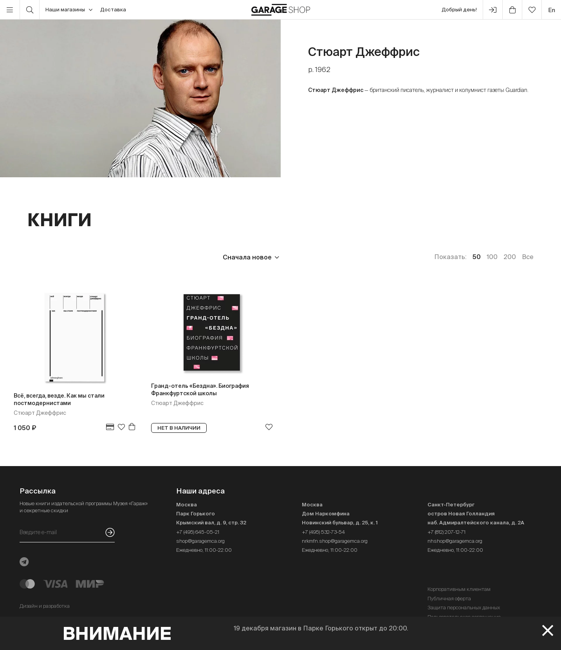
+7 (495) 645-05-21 (197, 532)
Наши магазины (68, 9)
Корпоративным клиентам (459, 589)
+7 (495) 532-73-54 (323, 532)
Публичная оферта (449, 598)
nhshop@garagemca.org (455, 541)
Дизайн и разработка (45, 606)
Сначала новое (247, 257)
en (551, 10)
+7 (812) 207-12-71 (446, 532)
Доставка (113, 10)
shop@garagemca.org (200, 541)
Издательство (89, 257)
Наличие (187, 257)
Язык (143, 257)
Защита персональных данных (464, 607)
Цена (35, 257)
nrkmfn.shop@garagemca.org (335, 541)
